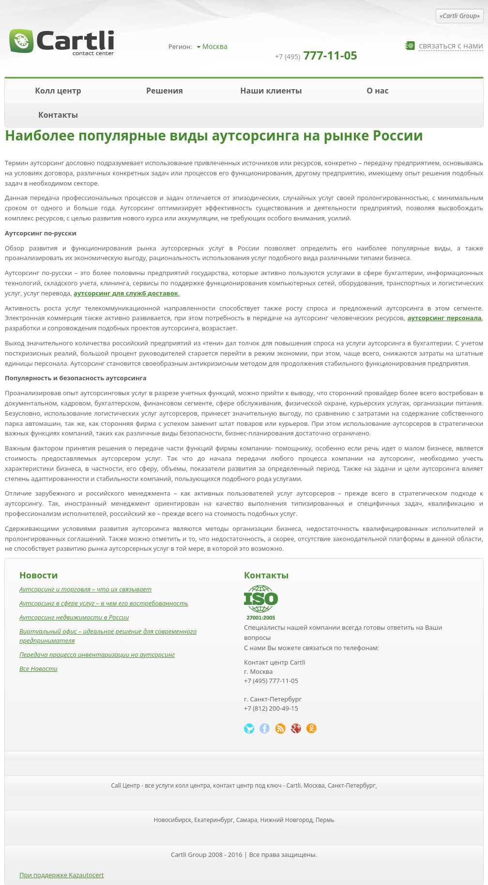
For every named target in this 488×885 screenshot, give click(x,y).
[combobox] (231, 46)
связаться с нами (451, 46)
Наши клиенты (271, 90)
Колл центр (58, 90)
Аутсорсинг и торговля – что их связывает (85, 589)
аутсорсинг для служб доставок (126, 293)
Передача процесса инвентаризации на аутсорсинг (97, 654)
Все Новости (38, 668)
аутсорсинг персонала (445, 317)
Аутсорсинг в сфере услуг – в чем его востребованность (103, 603)
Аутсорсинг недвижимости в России (74, 617)
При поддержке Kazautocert (61, 874)
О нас (377, 90)
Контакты (58, 114)
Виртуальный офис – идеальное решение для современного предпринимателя (108, 636)
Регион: (180, 46)
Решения (164, 90)
